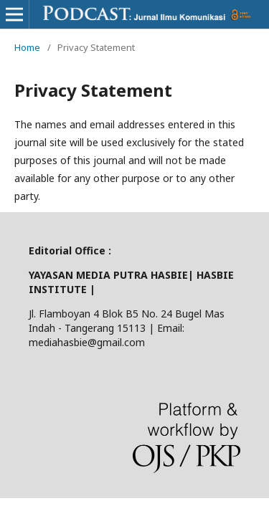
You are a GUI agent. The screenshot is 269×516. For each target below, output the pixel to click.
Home (27, 47)
